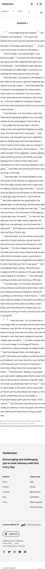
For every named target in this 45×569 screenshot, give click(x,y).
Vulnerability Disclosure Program (14, 546)
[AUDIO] (35, 12)
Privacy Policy (7, 543)
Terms (17, 543)
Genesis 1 (8, 11)
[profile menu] (39, 4)
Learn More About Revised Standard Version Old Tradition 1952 (21, 426)
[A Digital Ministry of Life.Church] (22, 523)
